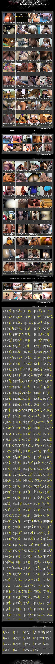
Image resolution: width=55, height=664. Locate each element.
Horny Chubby (25, 487)
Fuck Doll (25, 386)
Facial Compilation (27, 323)
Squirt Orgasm (46, 421)
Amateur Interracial (7, 357)
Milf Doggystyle (36, 411)
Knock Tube (16, 633)
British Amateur (16, 373)
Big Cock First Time (7, 556)
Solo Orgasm (45, 406)
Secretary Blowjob (46, 327)
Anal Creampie (6, 408)
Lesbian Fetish (26, 616)
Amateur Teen (5, 385)
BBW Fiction (26, 639)
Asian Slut (5, 456)
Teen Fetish (45, 478)
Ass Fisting (5, 464)
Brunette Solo (16, 404)
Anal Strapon (5, 420)
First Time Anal (26, 369)
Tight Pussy (45, 532)
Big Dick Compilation (7, 563)
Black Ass (5, 586)
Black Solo (5, 619)
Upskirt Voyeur (46, 540)
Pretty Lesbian (36, 562)
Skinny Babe (45, 367)
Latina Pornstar (26, 591)
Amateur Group (6, 353)
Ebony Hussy (26, 630)
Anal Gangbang (6, 414)
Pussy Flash (35, 578)
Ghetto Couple (26, 398)
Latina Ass (25, 575)
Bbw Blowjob (5, 482)
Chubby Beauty (16, 458)
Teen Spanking (46, 504)
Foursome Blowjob (26, 380)
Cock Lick (15, 486)
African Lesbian (6, 316)
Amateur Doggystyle (7, 346)
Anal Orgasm (5, 415)
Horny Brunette (26, 486)
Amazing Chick (6, 393)
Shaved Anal (45, 339)
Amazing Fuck (5, 394)
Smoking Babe (45, 394)
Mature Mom (35, 391)
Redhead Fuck (35, 607)
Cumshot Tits (15, 532)
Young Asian (45, 596)
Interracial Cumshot (27, 526)
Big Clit (5, 550)
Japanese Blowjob (26, 549)
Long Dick (35, 353)
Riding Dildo (45, 321)
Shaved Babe (45, 340)
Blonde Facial (16, 334)
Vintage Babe (45, 544)
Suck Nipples (45, 432)
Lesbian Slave (36, 327)
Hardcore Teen (26, 468)
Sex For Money (46, 332)
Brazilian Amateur (17, 367)
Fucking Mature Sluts (38, 630)
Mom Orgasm (35, 446)
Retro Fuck (45, 310)
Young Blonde (45, 601)
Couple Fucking (16, 503)
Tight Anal (45, 526)
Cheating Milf (16, 446)
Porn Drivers (8, 290)
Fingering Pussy (26, 362)
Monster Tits (35, 457)
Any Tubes (16, 630)
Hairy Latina (25, 444)
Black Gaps (16, 645)
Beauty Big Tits (6, 513)
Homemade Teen (26, 480)
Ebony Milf (15, 613)
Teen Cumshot (45, 468)
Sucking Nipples (46, 443)
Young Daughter (46, 608)
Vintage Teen (45, 557)
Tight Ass (45, 528)
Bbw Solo (5, 503)
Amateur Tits (5, 387)
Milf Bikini (35, 406)
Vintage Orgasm (46, 555)
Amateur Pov (5, 369)
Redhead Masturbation (37, 609)
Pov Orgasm (35, 551)
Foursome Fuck (26, 381)
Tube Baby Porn (17, 642)
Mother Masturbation (37, 462)
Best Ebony (5, 526)
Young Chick (45, 604)
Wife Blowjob (45, 579)
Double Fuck (15, 575)
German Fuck (25, 393)
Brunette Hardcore (17, 393)
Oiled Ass (35, 478)
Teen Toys (45, 515)
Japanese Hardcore (27, 551)
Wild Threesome (46, 592)
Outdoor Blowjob (36, 492)
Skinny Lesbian (46, 375)
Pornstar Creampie (37, 532)
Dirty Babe (15, 556)
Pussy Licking (36, 581)
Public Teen (35, 574)
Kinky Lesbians (26, 566)
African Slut (5, 317)
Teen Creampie (46, 467)
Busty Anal (15, 417)
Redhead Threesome (37, 615)
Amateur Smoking (6, 374)
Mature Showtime (47, 631)
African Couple (6, 311)
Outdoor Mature (36, 498)
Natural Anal (35, 467)
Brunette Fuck (16, 392)
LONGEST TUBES (23, 278)
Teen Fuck (45, 481)
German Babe (25, 391)
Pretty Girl (35, 561)
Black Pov (5, 613)
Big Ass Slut (5, 545)
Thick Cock (45, 519)
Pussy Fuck (35, 579)
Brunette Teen (16, 408)
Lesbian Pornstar (36, 322)
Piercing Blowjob (36, 521)
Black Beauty (5, 590)
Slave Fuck (45, 386)
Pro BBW (45, 636)
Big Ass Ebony (6, 539)
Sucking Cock (45, 439)
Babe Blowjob (5, 473)
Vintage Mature (46, 551)
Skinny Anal (45, 365)
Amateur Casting (6, 329)
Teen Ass (45, 455)
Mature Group (35, 381)
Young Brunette (46, 602)
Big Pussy (5, 572)
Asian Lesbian (6, 444)
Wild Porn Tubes (8, 299)
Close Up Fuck (16, 480)
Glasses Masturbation (27, 416)
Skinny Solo (45, 381)
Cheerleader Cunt (16, 452)
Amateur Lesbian (6, 359)
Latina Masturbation (27, 585)
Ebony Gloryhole (16, 603)
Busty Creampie (16, 426)
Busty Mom (15, 433)
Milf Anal (35, 404)
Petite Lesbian (36, 519)
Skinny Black (45, 368)
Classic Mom (15, 474)
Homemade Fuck (26, 475)
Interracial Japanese (27, 534)
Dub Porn (8, 151)
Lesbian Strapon (36, 334)
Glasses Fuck (25, 415)
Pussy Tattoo (35, 586)
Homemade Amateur (26, 469)
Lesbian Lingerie (36, 311)
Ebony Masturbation (17, 610)
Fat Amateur (25, 328)
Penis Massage (36, 508)
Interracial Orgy (26, 540)
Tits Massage (45, 537)
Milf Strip (35, 433)
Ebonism (15, 649)
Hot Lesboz (36, 639)
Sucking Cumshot (46, 440)
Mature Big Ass (36, 365)
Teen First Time (46, 480)
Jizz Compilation (26, 556)
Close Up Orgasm (16, 482)
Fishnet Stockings (27, 375)
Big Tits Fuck (6, 575)
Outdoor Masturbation (37, 497)
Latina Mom (25, 587)
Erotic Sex (25, 318)
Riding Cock (45, 316)
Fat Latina (25, 339)
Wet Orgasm (45, 563)
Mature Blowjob (36, 369)
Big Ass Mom (5, 544)
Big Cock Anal (6, 551)
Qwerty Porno (17, 290)
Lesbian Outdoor (36, 321)
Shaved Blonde (46, 345)
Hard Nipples (25, 457)
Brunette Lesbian (16, 394)
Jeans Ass (25, 554)
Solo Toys (45, 410)
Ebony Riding (15, 619)
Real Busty (35, 593)
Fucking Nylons (37, 633)
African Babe (5, 310)
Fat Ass (24, 330)
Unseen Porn (47, 290)
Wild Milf (45, 587)
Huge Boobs (25, 505)
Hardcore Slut (26, 467)
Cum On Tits (15, 525)
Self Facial (45, 329)
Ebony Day (16, 650)
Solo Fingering (46, 403)
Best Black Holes (17, 644)
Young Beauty (45, 598)
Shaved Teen (45, 356)
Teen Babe (45, 456)
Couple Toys (15, 508)
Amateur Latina (6, 358)
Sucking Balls (46, 434)
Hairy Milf (25, 449)
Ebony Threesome (26, 315)
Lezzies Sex (36, 651)
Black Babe (5, 587)
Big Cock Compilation (7, 554)
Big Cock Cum (5, 555)
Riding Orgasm (46, 323)
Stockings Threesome (47, 427)
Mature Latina (36, 386)
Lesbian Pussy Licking (37, 324)
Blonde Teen (15, 352)
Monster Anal (35, 451)
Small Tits (45, 393)
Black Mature (5, 603)
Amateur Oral (5, 364)
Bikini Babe (5, 581)
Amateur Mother (6, 363)
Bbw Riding (5, 502)
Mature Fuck (35, 379)
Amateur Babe (5, 323)
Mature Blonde (36, 368)
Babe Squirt (5, 479)
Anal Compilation (6, 405)
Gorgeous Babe (26, 417)
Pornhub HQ (37, 151)
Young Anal (45, 595)
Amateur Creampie (6, 339)
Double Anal (15, 572)
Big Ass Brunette (6, 537)
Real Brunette (36, 592)
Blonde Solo (15, 350)
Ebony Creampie (16, 593)
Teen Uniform (45, 516)
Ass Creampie (5, 462)
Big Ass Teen (5, 546)
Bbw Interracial (6, 490)
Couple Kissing (16, 504)
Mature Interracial (37, 385)
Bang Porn (47, 142)
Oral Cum (35, 482)
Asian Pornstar (6, 451)
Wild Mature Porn (8, 142)
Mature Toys (35, 402)
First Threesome (26, 368)
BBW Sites (26, 643)
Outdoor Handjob (36, 496)
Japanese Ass (25, 546)
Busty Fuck (15, 428)
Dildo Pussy (15, 552)
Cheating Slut (16, 449)
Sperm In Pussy (46, 415)
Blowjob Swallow (16, 357)
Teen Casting (45, 462)
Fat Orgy (25, 345)
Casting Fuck (15, 438)
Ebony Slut (25, 310)
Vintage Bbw (45, 545)
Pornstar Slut (36, 540)
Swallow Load (45, 445)
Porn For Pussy (47, 643)
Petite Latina (36, 517)
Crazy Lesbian (16, 511)
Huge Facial (25, 511)
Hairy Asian (25, 434)
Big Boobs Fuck (6, 549)
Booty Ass (15, 362)
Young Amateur (46, 593)
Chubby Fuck (15, 461)
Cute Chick (15, 538)
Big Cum (4, 560)
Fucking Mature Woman (38, 632)
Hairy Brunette (26, 439)
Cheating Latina (16, 445)
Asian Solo (5, 457)
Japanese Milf (26, 552)
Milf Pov (35, 426)
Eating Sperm (15, 579)
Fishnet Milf (25, 374)
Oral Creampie (36, 481)
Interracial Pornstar (27, 543)
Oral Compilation (36, 480)
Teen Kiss (45, 487)
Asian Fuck (5, 440)
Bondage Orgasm (16, 359)
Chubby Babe (15, 457)
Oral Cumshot (35, 484)
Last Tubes (27, 151)
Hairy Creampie (26, 441)
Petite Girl (35, 516)
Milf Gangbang (36, 416)
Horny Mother (25, 496)
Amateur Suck (5, 380)
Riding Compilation (47, 317)
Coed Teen (15, 490)
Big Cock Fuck (6, 557)
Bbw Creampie (5, 485)
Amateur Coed (5, 334)
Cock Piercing (16, 487)
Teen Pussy (45, 498)
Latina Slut (25, 593)
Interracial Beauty (27, 520)
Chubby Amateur (16, 455)
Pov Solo (35, 554)
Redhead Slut (35, 613)
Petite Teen (35, 520)
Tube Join (27, 142)
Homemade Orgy (26, 479)
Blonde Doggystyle (17, 333)
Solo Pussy (45, 408)
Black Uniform (16, 318)
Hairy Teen (25, 451)
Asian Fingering (6, 439)
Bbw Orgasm (5, 497)
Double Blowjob (16, 573)
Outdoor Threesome (37, 499)
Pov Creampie (35, 546)
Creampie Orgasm (16, 514)
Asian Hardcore (6, 443)
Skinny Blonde (46, 369)
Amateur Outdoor (6, 368)
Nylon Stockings (36, 475)
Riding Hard (45, 322)
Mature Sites (47, 632)
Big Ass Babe (5, 533)
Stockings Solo (46, 426)
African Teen (5, 318)
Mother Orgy (35, 464)
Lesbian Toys (35, 341)
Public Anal (35, 566)
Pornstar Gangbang (37, 534)
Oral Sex (35, 486)
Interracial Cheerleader (28, 522)
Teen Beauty (45, 458)
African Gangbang (6, 312)
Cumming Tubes (27, 644)
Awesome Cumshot (6, 470)
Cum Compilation (16, 515)
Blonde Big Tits (16, 328)
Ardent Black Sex (17, 643)
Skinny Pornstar (46, 380)
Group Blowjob (26, 427)
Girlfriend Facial (27, 409)
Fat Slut (25, 346)
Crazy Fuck (15, 510)
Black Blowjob (6, 591)
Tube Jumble (27, 290)
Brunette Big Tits (17, 381)
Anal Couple (5, 406)
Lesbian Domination (27, 614)
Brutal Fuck (15, 414)
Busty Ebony (15, 427)
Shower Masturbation (47, 359)
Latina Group (25, 581)
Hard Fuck (25, 456)
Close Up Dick (16, 479)
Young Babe (45, 597)
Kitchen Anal (25, 572)
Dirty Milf (15, 563)
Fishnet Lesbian (26, 373)
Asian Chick (5, 435)
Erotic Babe (25, 316)
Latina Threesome (26, 598)
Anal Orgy (5, 416)
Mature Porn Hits (47, 630)
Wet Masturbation (46, 562)
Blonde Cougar (16, 332)
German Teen (25, 394)
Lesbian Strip (36, 335)
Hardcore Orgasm (26, 464)
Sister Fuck (45, 362)
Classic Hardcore (16, 473)
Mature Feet (35, 376)
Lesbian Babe (25, 607)
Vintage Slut (45, 556)
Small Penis (45, 392)
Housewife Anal (26, 502)
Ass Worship (5, 469)
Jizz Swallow (25, 560)
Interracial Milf (26, 537)
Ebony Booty (15, 587)
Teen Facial (45, 476)
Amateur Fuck (5, 351)
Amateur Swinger (6, 382)
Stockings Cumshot (46, 423)
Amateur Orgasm (6, 365)
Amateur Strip (6, 379)
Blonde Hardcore (16, 338)
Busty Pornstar (16, 434)
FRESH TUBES (17, 278)
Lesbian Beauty (26, 608)
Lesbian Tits (35, 340)
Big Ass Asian (6, 532)
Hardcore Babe (26, 458)
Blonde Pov (15, 346)
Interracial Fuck (26, 532)
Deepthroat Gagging (17, 549)
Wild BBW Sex (47, 639)
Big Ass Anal (5, 531)
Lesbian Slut (35, 328)
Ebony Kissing (16, 608)
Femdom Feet (25, 351)
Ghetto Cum (25, 399)
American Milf (6, 400)
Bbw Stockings (6, 505)
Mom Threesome (36, 450)
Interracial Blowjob (27, 521)
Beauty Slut (5, 521)
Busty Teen (15, 435)
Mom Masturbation (36, 445)
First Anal (25, 363)
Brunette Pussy (16, 402)
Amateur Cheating (6, 332)
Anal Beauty (5, 403)
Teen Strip (45, 508)
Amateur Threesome (7, 386)
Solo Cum (45, 400)
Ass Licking (5, 467)
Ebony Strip (25, 312)
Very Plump (46, 638)
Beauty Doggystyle (7, 514)
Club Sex (15, 485)
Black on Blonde (16, 323)
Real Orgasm (35, 597)
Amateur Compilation (7, 335)
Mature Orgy (35, 393)
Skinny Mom (45, 379)
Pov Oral (35, 550)
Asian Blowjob (6, 434)
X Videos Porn (47, 644)
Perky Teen (35, 510)
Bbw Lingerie (5, 493)
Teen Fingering (46, 479)
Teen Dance (45, 470)
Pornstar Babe (36, 527)
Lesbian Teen (35, 338)
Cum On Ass (15, 520)
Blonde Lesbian (16, 339)
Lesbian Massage (36, 312)
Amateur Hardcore (6, 356)
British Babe (15, 374)
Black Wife (15, 322)
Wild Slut (45, 590)
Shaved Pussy (45, 353)
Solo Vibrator (46, 411)
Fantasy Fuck (25, 327)
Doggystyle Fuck (16, 569)
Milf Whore (35, 439)
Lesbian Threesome (37, 339)
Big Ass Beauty (6, 534)
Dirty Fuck (15, 561)
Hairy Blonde (25, 438)
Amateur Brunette (6, 328)
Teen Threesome (46, 513)
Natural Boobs (36, 468)
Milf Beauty (35, 405)
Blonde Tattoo (16, 351)
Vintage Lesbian (46, 549)
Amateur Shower (6, 373)
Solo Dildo (45, 402)
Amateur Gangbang (6, 352)
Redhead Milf (35, 610)
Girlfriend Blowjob (27, 406)
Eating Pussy (15, 578)
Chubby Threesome (16, 470)
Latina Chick (25, 578)
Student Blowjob (46, 429)
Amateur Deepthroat (7, 344)
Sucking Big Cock (46, 435)
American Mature (6, 399)
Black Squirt (15, 310)
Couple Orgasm (16, 505)
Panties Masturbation (37, 502)
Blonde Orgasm (16, 344)
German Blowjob (26, 392)
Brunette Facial (16, 391)
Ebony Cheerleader (17, 590)
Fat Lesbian (25, 340)
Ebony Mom (15, 614)
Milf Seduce (35, 428)
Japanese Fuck (26, 550)
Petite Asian (35, 513)
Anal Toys (5, 423)
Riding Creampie (46, 318)
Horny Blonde (25, 485)
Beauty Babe (5, 511)
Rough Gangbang (46, 324)
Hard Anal (25, 455)
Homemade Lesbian (26, 476)
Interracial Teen (26, 544)
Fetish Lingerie (26, 358)
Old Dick (35, 479)
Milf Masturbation (37, 421)
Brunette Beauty (16, 380)
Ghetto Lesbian (26, 400)
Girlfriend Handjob (27, 410)
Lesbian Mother (36, 317)
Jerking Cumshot (26, 555)
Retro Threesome (46, 315)
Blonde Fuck (15, 335)
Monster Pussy (36, 456)
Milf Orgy (35, 423)
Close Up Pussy (16, 484)
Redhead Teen (35, 614)
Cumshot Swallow (16, 531)
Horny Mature (25, 492)
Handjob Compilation (27, 452)
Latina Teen (25, 597)
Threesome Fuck (46, 522)
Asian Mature (5, 446)
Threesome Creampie (47, 521)
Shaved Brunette (46, 346)
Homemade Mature (26, 478)
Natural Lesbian (36, 469)
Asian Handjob (6, 441)
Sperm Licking (46, 416)
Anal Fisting (5, 411)
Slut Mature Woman (48, 637)
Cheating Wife (16, 450)
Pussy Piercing (36, 584)
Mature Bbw (35, 364)
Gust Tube (16, 631)
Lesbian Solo (35, 329)
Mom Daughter (35, 443)
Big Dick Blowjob (6, 562)
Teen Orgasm (45, 491)
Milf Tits (35, 438)
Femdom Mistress (26, 352)
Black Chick (5, 595)
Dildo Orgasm (15, 551)
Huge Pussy (25, 514)
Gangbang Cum (25, 388)
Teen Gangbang (46, 482)
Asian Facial (5, 438)
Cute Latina (15, 539)
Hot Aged (36, 638)
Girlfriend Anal (26, 405)
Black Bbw (5, 589)
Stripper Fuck (46, 428)
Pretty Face (35, 560)
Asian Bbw (5, 432)
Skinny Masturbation (47, 376)
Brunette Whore (16, 410)
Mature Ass (35, 363)
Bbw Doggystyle (6, 486)
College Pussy (16, 493)
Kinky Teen (25, 568)
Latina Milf (25, 586)
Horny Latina (25, 491)
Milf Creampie (36, 409)
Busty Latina (15, 429)
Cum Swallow (15, 527)
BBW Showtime (27, 642)
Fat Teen (25, 347)
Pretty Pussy (35, 563)
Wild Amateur (45, 581)
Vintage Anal (45, 543)
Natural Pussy (36, 470)
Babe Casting (5, 474)
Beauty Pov (5, 520)
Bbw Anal (5, 481)
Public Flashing (36, 569)
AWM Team (23, 661)
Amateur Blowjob (6, 327)
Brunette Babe (16, 379)
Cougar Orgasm (16, 498)
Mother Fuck (35, 461)
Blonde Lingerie (16, 340)
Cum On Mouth (15, 522)
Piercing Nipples (36, 522)
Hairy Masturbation (27, 446)
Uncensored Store (37, 290)
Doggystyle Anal (16, 568)
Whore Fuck (45, 573)
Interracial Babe (26, 519)
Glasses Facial (26, 414)
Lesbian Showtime (37, 643)
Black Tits (15, 317)
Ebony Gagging (16, 601)
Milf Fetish (35, 414)
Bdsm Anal (5, 509)
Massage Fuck (35, 356)
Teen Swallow (45, 510)
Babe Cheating (6, 475)
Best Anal (5, 522)
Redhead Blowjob (36, 603)
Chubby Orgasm (16, 467)
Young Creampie (46, 607)
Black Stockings (16, 311)
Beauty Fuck (5, 515)
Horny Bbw (25, 484)
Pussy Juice (35, 580)
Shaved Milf (45, 352)
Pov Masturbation (36, 549)
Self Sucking (45, 330)
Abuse (38, 661)
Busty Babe (15, 420)
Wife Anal (45, 578)
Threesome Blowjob (46, 520)
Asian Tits (5, 461)
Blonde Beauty (16, 327)
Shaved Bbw (45, 341)
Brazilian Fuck (16, 370)
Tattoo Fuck (45, 449)
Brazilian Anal (16, 368)
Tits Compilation (46, 534)
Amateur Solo (5, 375)
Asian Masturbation (7, 445)
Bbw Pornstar (5, 499)
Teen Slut (45, 502)
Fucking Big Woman (28, 650)
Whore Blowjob (46, 572)
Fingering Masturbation (28, 359)
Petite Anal (35, 511)
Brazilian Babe (16, 369)
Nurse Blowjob (36, 474)
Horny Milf (25, 493)
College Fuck (15, 491)
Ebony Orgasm (15, 615)
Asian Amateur (6, 427)
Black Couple (5, 596)
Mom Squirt (35, 449)
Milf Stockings (36, 432)
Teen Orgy (45, 492)
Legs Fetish (25, 601)
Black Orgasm (5, 608)
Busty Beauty (15, 421)
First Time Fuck (26, 370)
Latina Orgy (25, 590)
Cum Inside (15, 519)
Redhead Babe (35, 602)
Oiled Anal (35, 476)
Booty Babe (15, 363)
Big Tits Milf (6, 578)
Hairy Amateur (26, 432)
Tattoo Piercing (46, 452)
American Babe (6, 398)
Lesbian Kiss (35, 310)
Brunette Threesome (17, 409)
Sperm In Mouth (46, 414)
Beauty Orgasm (6, 517)
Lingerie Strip (36, 350)
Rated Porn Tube (17, 637)
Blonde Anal (15, 324)
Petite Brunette (36, 515)
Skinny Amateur (46, 364)
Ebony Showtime (27, 631)
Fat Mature (25, 341)
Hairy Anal (25, 433)
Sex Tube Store (17, 639)
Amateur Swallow (6, 381)
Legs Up (24, 603)
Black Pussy (5, 615)
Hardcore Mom (25, 463)
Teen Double (45, 475)
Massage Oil (35, 357)
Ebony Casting (16, 589)
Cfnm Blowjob (15, 440)
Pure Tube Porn (17, 636)
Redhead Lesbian (36, 608)
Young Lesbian (46, 610)
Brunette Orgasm (16, 398)
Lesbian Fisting (26, 619)
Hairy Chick (25, 440)
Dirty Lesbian (16, 562)
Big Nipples (5, 569)
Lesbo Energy (37, 645)
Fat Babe (25, 332)
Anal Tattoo (5, 421)
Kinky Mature (25, 567)
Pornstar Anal (36, 526)
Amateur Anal (5, 321)
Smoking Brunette (46, 398)
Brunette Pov (15, 400)
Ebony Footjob (16, 598)
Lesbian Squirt (36, 332)
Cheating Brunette (17, 441)
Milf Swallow (35, 435)
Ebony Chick (15, 591)
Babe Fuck (5, 476)
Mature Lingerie (36, 388)
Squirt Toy (45, 422)
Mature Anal (35, 362)
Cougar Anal (15, 496)
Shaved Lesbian (46, 351)
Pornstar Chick (36, 531)
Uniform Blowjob (46, 539)
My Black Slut (27, 637)
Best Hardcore (6, 528)
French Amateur (26, 382)
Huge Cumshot (25, 508)
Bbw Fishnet (5, 487)
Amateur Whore (6, 388)
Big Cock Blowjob (6, 552)
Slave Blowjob (46, 385)
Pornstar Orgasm (36, 537)
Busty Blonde (15, 422)
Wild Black (45, 584)
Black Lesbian (6, 601)
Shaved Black (45, 344)
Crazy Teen (15, 513)
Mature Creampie (36, 374)
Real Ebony (35, 596)
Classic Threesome (17, 475)
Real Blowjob (35, 591)
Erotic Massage (26, 317)
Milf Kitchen (35, 420)
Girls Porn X (47, 642)
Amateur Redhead (6, 370)
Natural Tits (35, 473)
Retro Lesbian (46, 311)
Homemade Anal (26, 470)
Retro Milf (45, 312)
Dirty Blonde (15, 557)
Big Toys (5, 579)
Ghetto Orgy (25, 402)
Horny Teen (25, 499)
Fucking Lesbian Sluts (29, 651)
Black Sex (5, 616)
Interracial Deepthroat (28, 527)
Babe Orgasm (5, 478)
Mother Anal (35, 458)
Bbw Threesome (6, 508)
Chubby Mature (16, 464)
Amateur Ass (5, 322)
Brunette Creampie (17, 388)
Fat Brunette (25, 335)
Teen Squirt (45, 505)
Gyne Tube (16, 632)
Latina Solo (25, 595)
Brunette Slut (16, 403)
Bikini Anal (5, 580)
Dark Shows (16, 648)
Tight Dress (45, 531)
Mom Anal (35, 440)
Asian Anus (5, 429)
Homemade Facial (26, 473)
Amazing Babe (5, 391)
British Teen (15, 376)
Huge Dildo (25, 509)
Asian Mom (5, 449)
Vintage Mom (45, 554)
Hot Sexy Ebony (27, 633)
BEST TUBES (12, 278)
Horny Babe (25, 482)
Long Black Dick (36, 352)
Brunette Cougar (16, 387)
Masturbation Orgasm (37, 359)
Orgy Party (35, 490)
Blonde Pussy (15, 347)
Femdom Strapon (26, 353)
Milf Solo (35, 429)
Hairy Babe (25, 435)
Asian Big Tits (6, 433)
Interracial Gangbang (27, 533)
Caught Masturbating (17, 439)
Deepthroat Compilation (18, 546)
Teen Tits (45, 514)
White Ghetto (45, 568)
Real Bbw (35, 590)
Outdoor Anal (35, 491)
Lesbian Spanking (36, 330)
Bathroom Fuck (6, 480)
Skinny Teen (45, 382)
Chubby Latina (16, 462)
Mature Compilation (37, 373)
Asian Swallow (6, 458)
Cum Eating (15, 516)
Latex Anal (25, 573)
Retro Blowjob (36, 619)
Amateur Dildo (6, 345)
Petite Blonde (36, 514)
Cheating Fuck (16, 443)
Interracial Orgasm (27, 539)
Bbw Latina (5, 491)
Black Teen (15, 315)
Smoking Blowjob (46, 397)
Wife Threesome (46, 580)
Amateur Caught (6, 330)
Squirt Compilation (47, 420)
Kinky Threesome (26, 569)
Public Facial (36, 568)
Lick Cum (35, 345)
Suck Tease (45, 433)
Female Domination (27, 350)
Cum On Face (15, 521)
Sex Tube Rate (17, 638)
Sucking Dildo (46, 441)
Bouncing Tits (16, 365)
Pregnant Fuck (36, 557)
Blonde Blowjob (16, 329)
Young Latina (45, 609)
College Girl (15, 492)
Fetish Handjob (26, 357)
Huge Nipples (25, 513)
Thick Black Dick (46, 517)
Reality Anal (35, 598)
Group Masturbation (27, 429)
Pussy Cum (35, 575)
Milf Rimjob (35, 427)
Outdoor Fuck (35, 493)
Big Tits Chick (6, 574)
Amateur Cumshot (6, 341)
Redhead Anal (35, 601)
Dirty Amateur (16, 555)
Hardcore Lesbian (26, 462)
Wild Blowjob (45, 585)
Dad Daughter (15, 544)
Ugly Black (45, 538)
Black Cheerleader (7, 593)
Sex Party (45, 333)
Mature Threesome (36, 400)
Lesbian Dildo (26, 613)
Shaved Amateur (46, 338)
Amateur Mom (5, 362)
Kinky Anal (25, 562)
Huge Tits (25, 515)
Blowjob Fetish (16, 356)
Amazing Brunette (6, 392)
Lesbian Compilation (27, 610)
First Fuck (25, 365)
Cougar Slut (15, 499)
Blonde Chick (15, 330)
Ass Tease (5, 468)
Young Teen (45, 614)
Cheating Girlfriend (17, 444)
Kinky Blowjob (26, 563)
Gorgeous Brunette (27, 420)
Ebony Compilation (17, 592)
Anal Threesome (6, 422)
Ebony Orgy (15, 616)
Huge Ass (25, 504)
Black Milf (5, 604)
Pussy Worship (36, 589)
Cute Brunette (16, 537)
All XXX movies (17, 142)
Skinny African (46, 363)
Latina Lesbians (26, 584)
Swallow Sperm (46, 446)
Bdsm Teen (5, 510)
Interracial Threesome (27, 545)
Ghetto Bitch (25, 397)
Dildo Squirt (15, 554)
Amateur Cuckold (6, 340)
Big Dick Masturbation (7, 567)
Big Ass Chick (6, 538)
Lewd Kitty (36, 650)
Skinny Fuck (45, 373)
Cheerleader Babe (16, 451)
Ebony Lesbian (16, 609)
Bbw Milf (5, 496)
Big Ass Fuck (5, 540)
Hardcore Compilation (27, 461)
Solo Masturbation (46, 404)
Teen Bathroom (46, 457)
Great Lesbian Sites (38, 637)
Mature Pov (35, 394)
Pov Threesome (36, 555)
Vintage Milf (45, 552)
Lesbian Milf (35, 315)
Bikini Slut (5, 584)
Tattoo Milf (45, 451)
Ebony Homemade (16, 604)
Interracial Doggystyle (28, 528)
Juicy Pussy (25, 561)
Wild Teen (45, 591)
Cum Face (15, 517)
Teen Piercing (46, 496)
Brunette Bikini (16, 382)
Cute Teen (15, 543)
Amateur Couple (6, 338)
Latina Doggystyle (27, 579)
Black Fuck (5, 598)
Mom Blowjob (35, 441)
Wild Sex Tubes (17, 299)
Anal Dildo (5, 409)
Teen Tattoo (45, 511)
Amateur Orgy (5, 367)
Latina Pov (25, 592)
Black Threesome (16, 316)
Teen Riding (45, 499)
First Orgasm (25, 367)
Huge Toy (25, 516)
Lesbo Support (37, 648)
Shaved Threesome (46, 357)
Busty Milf (15, 432)
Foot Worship (25, 379)
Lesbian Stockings (37, 333)
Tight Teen (45, 533)
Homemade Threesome (27, 481)
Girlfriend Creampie (27, 408)
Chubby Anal (15, 456)
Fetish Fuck (25, 356)
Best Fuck (5, 527)
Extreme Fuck (25, 322)
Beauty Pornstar (6, 519)
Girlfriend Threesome (27, 411)
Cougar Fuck (15, 497)
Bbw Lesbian (5, 492)
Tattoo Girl (45, 450)
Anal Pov (5, 417)
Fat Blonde (25, 334)
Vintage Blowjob (46, 546)
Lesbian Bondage (26, 609)
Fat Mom (24, 344)
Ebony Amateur (16, 580)
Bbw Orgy (5, 498)
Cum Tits (15, 528)
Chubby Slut (15, 468)
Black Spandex (16, 309)
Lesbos (35, 649)
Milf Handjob (35, 417)
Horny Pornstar (26, 497)
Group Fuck (25, 428)
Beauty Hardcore (6, 516)
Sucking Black (46, 438)
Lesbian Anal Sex (26, 604)
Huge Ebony (25, 510)
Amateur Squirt (6, 376)
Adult (47, 299)
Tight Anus (45, 527)
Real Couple (35, 595)
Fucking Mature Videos (38, 631)
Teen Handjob (45, 486)
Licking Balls (36, 346)
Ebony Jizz (15, 607)
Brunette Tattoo (16, 406)
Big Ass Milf (5, 543)
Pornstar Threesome (37, 543)
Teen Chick (45, 464)
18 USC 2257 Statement (30, 661)
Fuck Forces (47, 151)
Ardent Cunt (37, 142)
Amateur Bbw (5, 324)
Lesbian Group (36, 309)
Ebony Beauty (15, 585)
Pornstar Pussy (36, 539)
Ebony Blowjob (16, 586)
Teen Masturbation (46, 490)
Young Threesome (46, 615)
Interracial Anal (26, 517)
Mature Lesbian (36, 387)
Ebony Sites (26, 632)
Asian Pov (5, 452)
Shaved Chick (45, 347)
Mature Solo (35, 397)
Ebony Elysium (17, 651)
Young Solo (45, 613)
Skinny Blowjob (46, 370)
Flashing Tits (26, 376)
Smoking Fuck (45, 399)
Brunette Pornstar (17, 399)
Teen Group (45, 485)
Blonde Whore (15, 353)
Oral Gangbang (36, 485)
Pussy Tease (35, 587)
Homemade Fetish (26, 474)
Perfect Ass (35, 509)
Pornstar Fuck (36, 533)
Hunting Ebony (27, 636)
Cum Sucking (15, 526)
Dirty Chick (15, 560)
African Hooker (6, 315)
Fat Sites (26, 649)
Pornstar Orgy (36, 538)
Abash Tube (37, 299)
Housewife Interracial (27, 503)
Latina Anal (25, 574)
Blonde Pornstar (16, 345)
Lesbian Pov (35, 323)
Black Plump (5, 610)
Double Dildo (15, 574)
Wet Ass (44, 561)
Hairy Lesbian (26, 445)
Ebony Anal (15, 581)
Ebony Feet (15, 597)
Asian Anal (5, 428)
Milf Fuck (35, 415)
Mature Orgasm (36, 392)
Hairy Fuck (25, 443)
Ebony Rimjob (25, 309)
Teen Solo (45, 503)
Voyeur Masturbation (47, 560)
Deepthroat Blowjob (17, 545)
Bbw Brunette (5, 484)
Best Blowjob (5, 525)
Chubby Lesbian (16, 463)
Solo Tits (45, 409)
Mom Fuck (35, 444)
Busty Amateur (16, 416)
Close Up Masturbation (17, 481)
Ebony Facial (15, 596)
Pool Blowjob (35, 525)
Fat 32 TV (26, 648)
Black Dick (5, 597)
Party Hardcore (36, 505)
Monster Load (35, 455)
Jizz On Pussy (26, 557)
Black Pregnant (6, 614)
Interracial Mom (26, 538)
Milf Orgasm (35, 422)
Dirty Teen (15, 566)
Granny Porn (36, 636)
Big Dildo (5, 568)
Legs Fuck (25, 602)
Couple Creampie (16, 502)
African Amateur (6, 309)
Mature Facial (36, 375)
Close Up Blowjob (16, 478)
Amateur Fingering (7, 350)
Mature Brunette (36, 370)
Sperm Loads (45, 417)
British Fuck (15, 375)
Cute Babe (15, 534)
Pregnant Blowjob (36, 556)
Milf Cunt (35, 410)
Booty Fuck (15, 364)
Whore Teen (45, 575)
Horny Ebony (25, 490)
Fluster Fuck (17, 151)
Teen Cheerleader (46, 463)
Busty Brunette (16, 423)
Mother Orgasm (36, 463)
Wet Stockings (46, 567)
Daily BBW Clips (27, 645)
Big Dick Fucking (6, 566)
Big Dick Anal (6, 561)
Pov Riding (35, 552)
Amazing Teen (5, 397)
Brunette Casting (16, 385)
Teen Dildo (45, 473)
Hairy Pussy (25, 450)
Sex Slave (45, 334)
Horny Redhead (26, 498)
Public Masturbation (37, 572)
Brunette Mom (15, 397)
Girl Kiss (25, 404)
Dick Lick (15, 550)
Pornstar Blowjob (36, 528)
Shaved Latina (46, 350)
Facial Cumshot (26, 324)
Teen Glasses (45, 484)
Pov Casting (35, 545)
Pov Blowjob (35, 544)
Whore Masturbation (47, 574)
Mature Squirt (36, 398)
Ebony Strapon (26, 311)
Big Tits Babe (6, 573)
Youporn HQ (27, 299)
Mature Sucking (36, 399)
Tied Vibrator (46, 525)
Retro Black (35, 616)
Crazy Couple (15, 509)
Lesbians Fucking (36, 344)
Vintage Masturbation (47, 550)
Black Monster (6, 607)
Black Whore (15, 321)
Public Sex (35, 573)
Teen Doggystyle (46, 474)
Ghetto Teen (25, 403)
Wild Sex (45, 589)
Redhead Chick (36, 604)
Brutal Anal (15, 411)
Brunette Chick (16, 386)
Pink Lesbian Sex (47, 633)
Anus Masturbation (7, 426)
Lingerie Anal (36, 347)
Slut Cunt (45, 388)
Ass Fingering (6, 463)
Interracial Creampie (27, 525)
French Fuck (25, 385)
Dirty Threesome (16, 567)
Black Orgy (5, 609)
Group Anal (25, 426)
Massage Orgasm (36, 358)
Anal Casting (5, 404)
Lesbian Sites (37, 644)
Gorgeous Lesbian (26, 421)
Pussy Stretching (36, 585)
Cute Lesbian (15, 540)
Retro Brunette (46, 309)
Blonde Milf (15, 341)
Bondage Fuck (15, 358)
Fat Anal (25, 329)
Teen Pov (45, 497)
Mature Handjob (36, 382)
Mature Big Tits (36, 367)
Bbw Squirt (5, 504)
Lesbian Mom (35, 316)
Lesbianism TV (37, 642)
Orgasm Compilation (37, 487)
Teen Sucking (45, 509)
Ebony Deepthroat (16, 595)
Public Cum (35, 567)
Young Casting (46, 603)
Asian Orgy (5, 450)
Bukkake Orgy (15, 415)
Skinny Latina (46, 374)
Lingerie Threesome (37, 351)
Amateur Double (6, 347)
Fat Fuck (25, 338)
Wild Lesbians (46, 586)
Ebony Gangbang (16, 602)
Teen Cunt (45, 469)
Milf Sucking (35, 434)
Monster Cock (35, 452)
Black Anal (5, 585)
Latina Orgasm (26, 589)
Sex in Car (45, 335)
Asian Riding (5, 455)
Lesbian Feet (25, 615)
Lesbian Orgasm (36, 318)
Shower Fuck (45, 358)
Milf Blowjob (35, 408)
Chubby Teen (15, 469)
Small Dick (45, 391)
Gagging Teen (25, 387)
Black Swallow (16, 312)
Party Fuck (35, 504)
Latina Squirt (26, 596)
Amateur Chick (6, 333)
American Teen (6, 402)
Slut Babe (45, 387)
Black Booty (5, 592)
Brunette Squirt (16, 405)
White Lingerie (46, 569)
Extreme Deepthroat (27, 321)
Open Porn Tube (47, 648)
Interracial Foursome (27, 531)
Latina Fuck (25, 580)
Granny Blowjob (26, 423)
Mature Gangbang (36, 380)
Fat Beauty (25, 333)
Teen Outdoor (45, 493)
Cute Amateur (15, 533)
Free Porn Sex (47, 645)
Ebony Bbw (15, 584)
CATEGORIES (29, 278)
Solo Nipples (45, 405)
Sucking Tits (45, 444)
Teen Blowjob (45, 461)
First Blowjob (26, 364)
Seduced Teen (45, 328)
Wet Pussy (45, 566)
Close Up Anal (16, 476)
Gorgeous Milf (26, 422)
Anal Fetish (5, 410)
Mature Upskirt (36, 403)
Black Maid (5, 602)
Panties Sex (35, 503)
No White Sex (27, 638)
